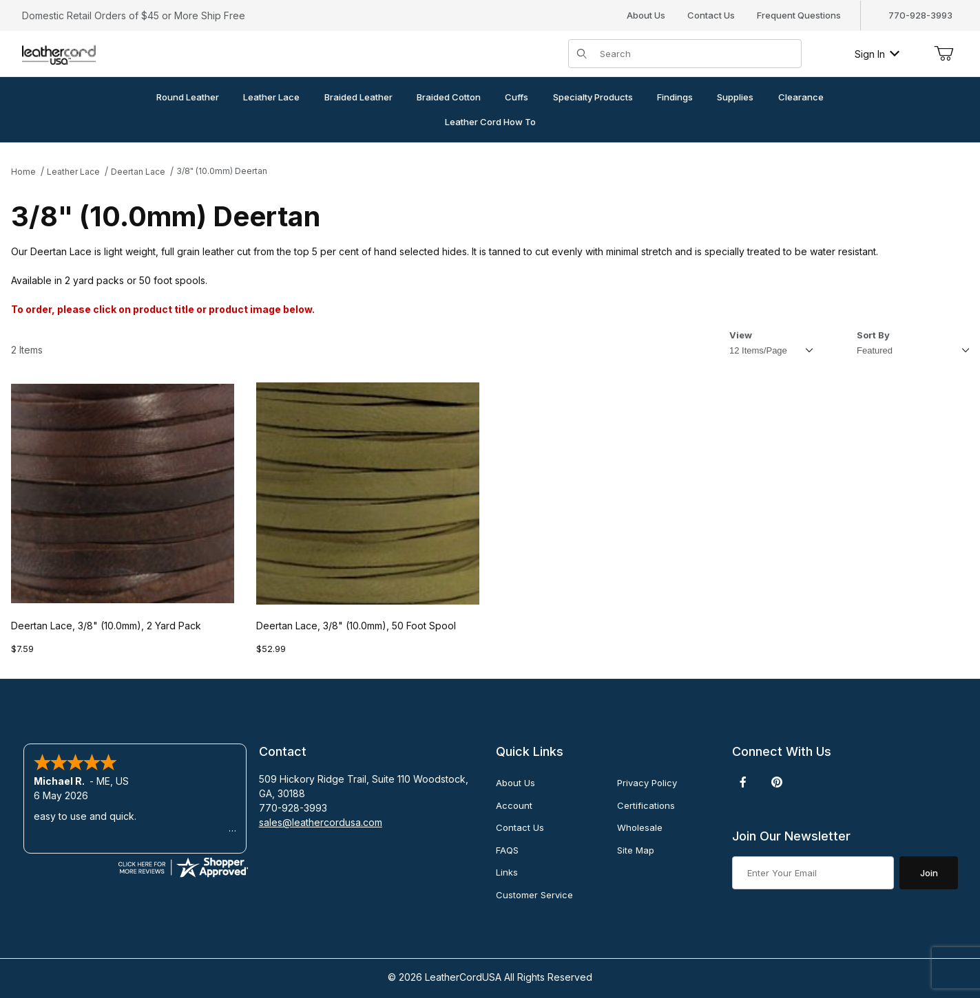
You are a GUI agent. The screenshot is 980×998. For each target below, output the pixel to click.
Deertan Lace (138, 171)
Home (23, 171)
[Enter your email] (813, 872)
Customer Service (534, 894)
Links (507, 872)
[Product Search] (697, 53)
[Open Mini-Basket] (943, 53)
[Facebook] (743, 782)
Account (514, 805)
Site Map (635, 850)
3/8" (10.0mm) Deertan (221, 171)
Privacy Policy (647, 782)
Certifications (646, 805)
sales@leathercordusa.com (320, 822)
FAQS (507, 850)
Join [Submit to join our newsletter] (929, 872)
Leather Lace (73, 171)
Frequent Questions (799, 15)
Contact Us (711, 15)
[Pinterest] (776, 782)
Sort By (873, 334)
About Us (646, 15)
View (740, 334)
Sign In (877, 54)
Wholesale (640, 827)
